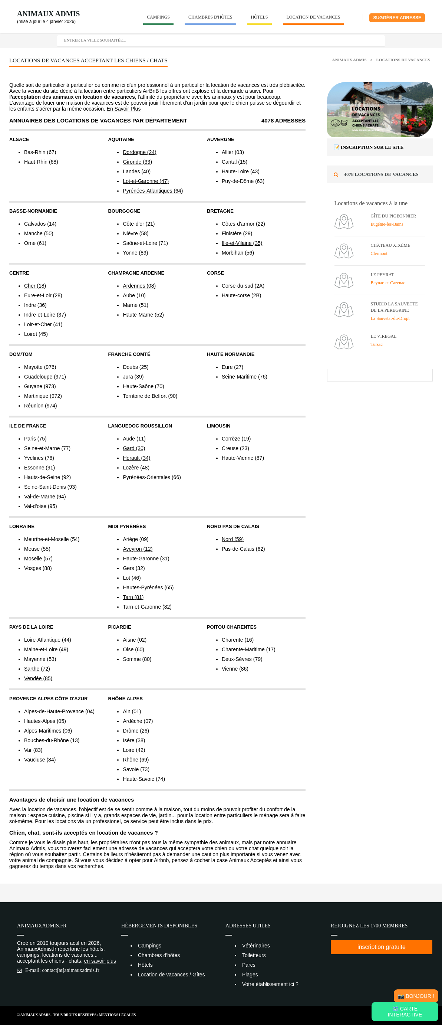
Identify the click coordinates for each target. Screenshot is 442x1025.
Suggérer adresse (397, 17)
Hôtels (259, 17)
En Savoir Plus (124, 109)
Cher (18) (35, 286)
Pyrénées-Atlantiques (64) (153, 191)
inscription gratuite (381, 947)
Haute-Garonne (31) (146, 558)
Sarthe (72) (37, 669)
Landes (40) (137, 171)
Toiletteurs (254, 955)
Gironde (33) (137, 162)
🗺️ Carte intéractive (405, 1012)
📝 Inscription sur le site (369, 147)
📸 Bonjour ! (416, 996)
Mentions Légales (117, 1015)
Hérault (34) (136, 458)
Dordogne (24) (139, 152)
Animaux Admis (48, 14)
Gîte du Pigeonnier (393, 216)
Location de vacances (313, 17)
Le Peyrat (382, 274)
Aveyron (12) (137, 549)
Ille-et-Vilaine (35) (242, 243)
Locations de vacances (403, 60)
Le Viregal (384, 336)
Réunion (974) (40, 406)
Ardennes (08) (139, 286)
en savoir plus (100, 961)
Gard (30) (134, 448)
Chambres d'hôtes (210, 17)
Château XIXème (390, 245)
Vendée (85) (38, 678)
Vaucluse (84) (40, 760)
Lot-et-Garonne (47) (146, 181)
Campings (158, 17)
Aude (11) (134, 439)
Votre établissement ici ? (270, 984)
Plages (250, 974)
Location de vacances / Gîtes (171, 974)
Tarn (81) (133, 597)
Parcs (248, 965)
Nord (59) (233, 539)
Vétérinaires (256, 946)
